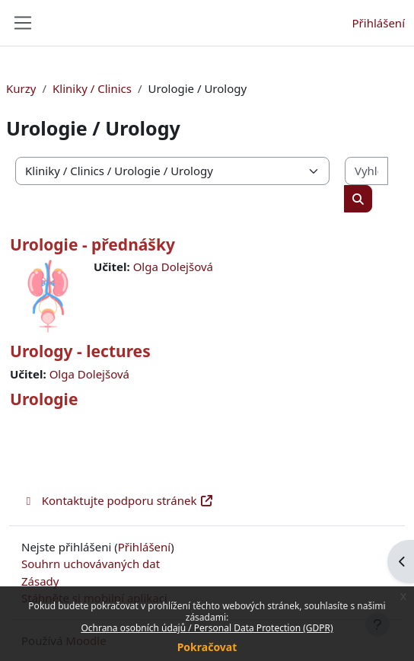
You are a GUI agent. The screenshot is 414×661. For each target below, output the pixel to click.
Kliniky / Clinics (92, 88)
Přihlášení (378, 22)
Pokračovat (207, 647)
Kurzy (21, 88)
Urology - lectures (80, 351)
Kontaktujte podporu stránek (117, 500)
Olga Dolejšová (173, 266)
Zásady (40, 581)
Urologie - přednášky (92, 244)
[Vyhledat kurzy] (366, 171)
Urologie (44, 399)
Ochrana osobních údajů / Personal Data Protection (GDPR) (207, 627)
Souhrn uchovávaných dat (90, 563)
